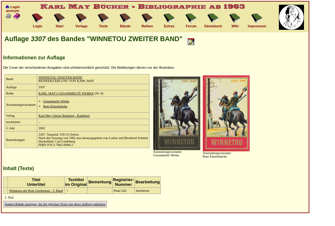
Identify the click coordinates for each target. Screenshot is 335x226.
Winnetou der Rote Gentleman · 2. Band (36, 190)
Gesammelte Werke (56, 101)
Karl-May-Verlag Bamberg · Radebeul (64, 115)
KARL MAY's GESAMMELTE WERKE (66, 93)
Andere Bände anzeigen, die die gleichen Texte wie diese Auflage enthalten (55, 204)
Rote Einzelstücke (55, 106)
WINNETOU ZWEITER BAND (60, 77)
